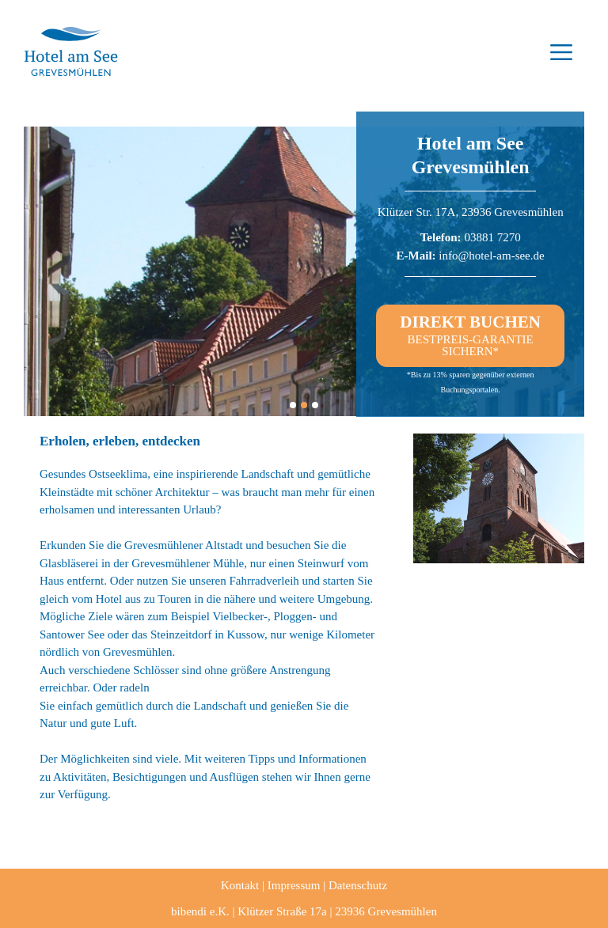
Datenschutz (358, 885)
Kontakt (240, 885)
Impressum (294, 885)
